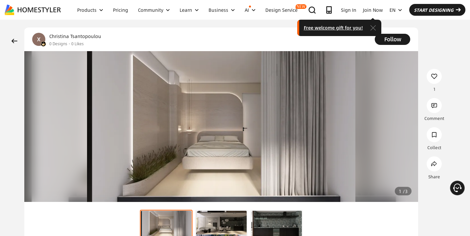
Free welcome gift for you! (333, 27)
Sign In (348, 9)
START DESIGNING (437, 9)
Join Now (373, 9)
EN (396, 9)
